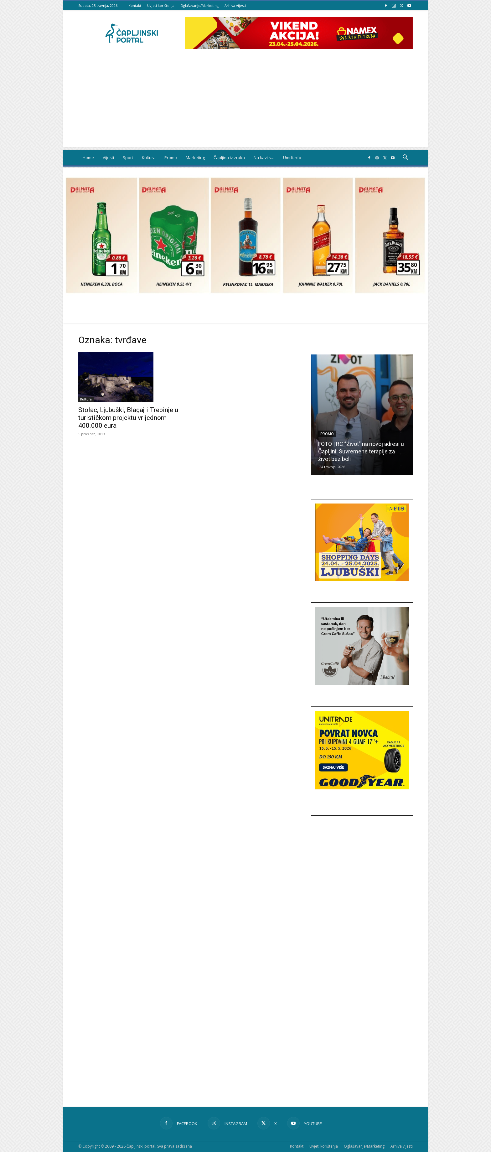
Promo (170, 157)
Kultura (149, 157)
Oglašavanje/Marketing (199, 5)
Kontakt (134, 5)
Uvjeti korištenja (160, 5)
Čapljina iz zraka (229, 157)
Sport (128, 157)
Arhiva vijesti (235, 5)
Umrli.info (292, 157)
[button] (405, 158)
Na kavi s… (264, 157)
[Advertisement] (245, 103)
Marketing (195, 157)
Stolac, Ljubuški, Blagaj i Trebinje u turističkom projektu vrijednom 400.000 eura (128, 417)
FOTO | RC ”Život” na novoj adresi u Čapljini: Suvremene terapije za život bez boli (361, 451)
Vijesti (108, 157)
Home (88, 157)
